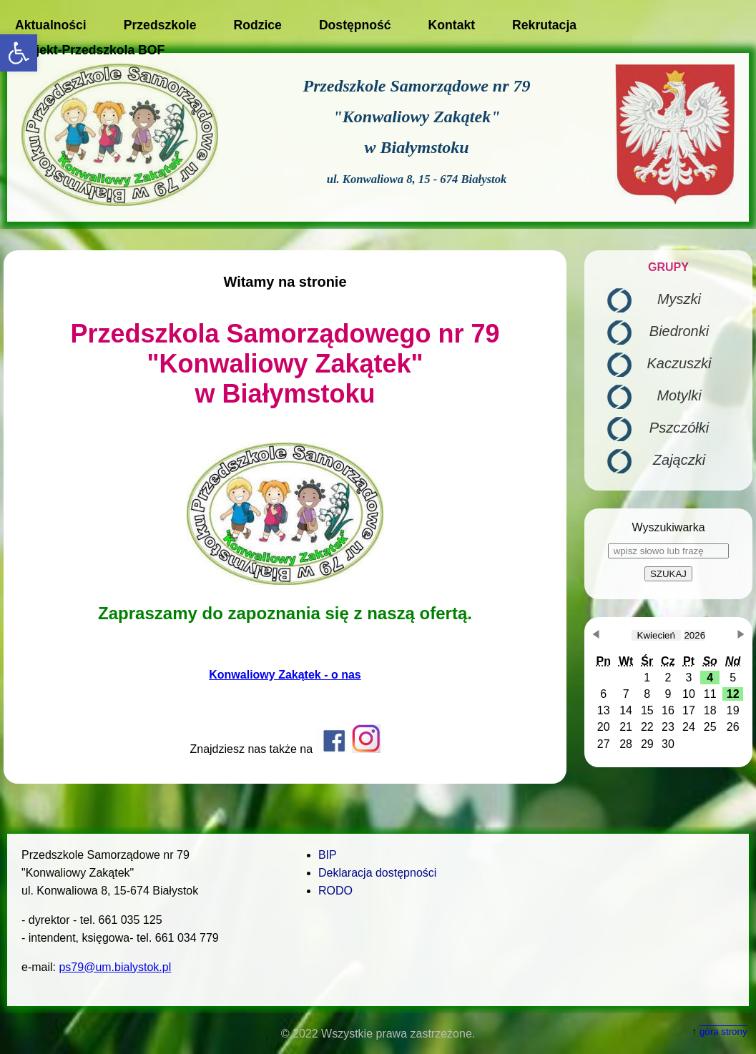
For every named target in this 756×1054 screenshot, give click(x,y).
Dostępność (355, 25)
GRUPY (668, 267)
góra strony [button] (723, 1031)
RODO (335, 891)
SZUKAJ (668, 573)
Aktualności (51, 25)
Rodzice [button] (257, 25)
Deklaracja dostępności (377, 873)
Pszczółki (679, 427)
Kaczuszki (679, 363)
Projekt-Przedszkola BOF (90, 50)
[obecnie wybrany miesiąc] (656, 635)
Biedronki (679, 331)
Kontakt (452, 25)
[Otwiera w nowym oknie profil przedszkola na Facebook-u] (334, 749)
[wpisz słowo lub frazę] (668, 550)
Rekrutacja (544, 25)
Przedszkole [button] (160, 25)
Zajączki (679, 460)
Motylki (679, 395)
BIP (327, 855)
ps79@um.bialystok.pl (115, 967)
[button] (18, 53)
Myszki (679, 299)
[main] (285, 517)
